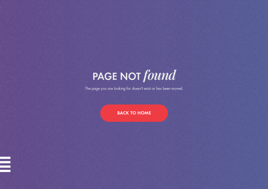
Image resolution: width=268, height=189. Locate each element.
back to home (134, 113)
